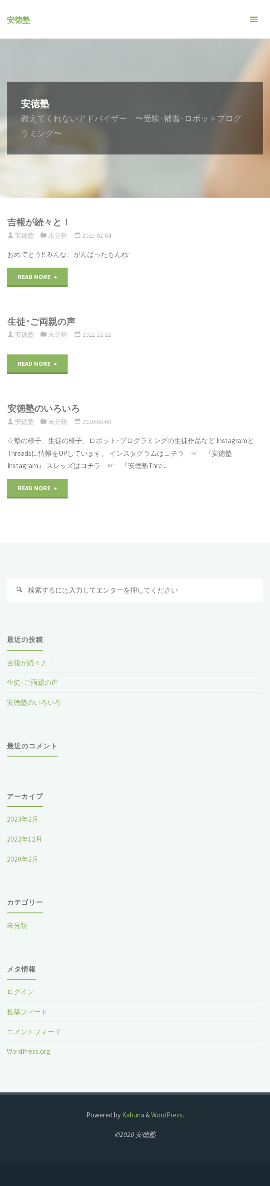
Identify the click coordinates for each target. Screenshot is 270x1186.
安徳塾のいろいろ (43, 408)
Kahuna (132, 1115)
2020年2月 (23, 859)
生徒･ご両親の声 (41, 321)
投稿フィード (27, 1011)
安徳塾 (18, 20)
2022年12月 (24, 839)
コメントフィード (34, 1031)
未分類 (57, 235)
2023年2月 (23, 819)
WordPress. (167, 1115)
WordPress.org (28, 1051)
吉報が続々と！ (39, 222)
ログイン (20, 991)
